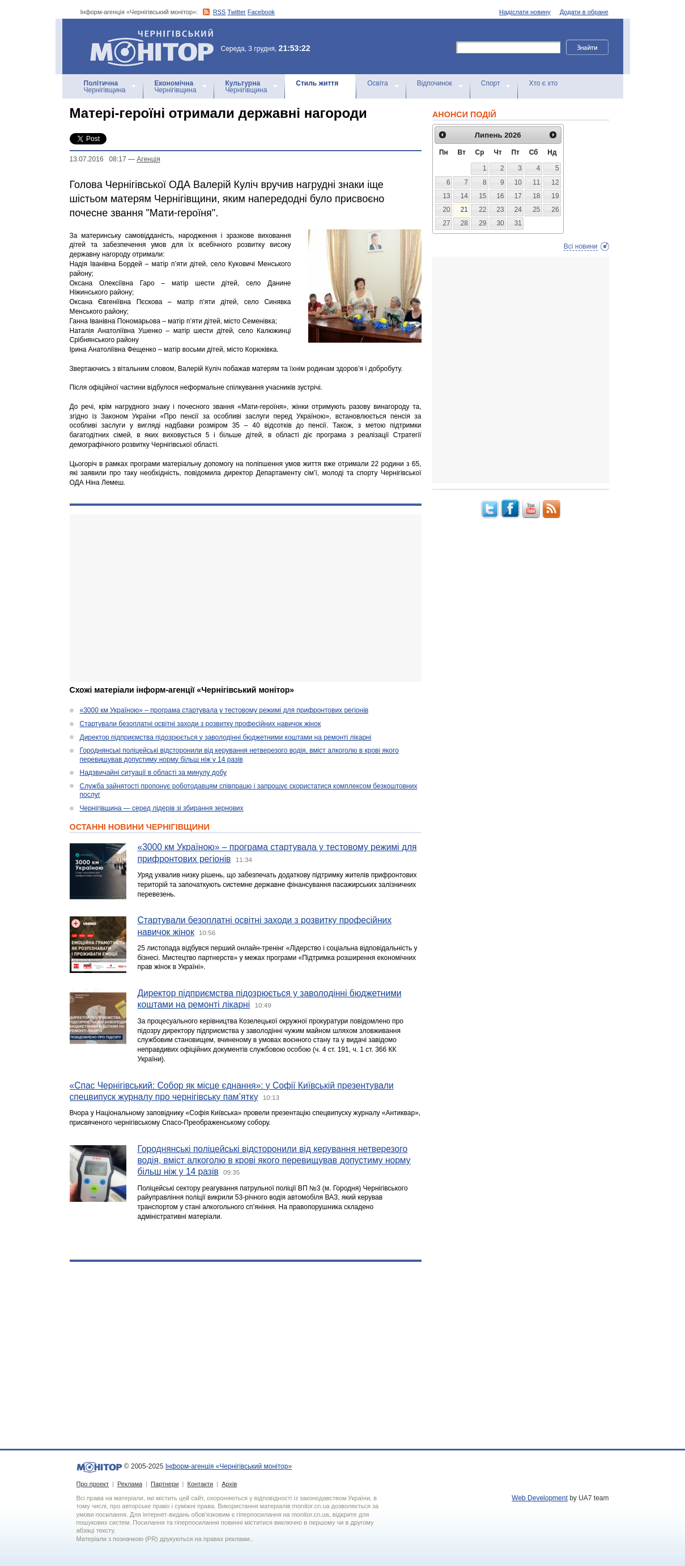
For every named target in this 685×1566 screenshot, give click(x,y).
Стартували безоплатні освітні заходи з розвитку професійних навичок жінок (200, 724)
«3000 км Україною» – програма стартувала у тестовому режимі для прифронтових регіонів (224, 710)
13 (446, 196)
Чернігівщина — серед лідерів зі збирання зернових (162, 808)
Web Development (540, 1498)
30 (500, 223)
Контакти (200, 1483)
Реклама (129, 1483)
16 (500, 196)
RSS (219, 11)
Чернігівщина (105, 86)
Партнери (164, 1483)
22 (482, 210)
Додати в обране (584, 11)
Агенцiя (148, 159)
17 (518, 196)
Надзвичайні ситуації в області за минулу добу (153, 772)
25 (536, 210)
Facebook (261, 11)
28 (464, 223)
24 (518, 210)
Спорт (490, 83)
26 (555, 210)
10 (518, 182)
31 (518, 223)
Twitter (236, 11)
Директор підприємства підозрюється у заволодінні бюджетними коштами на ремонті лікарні (226, 737)
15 (482, 196)
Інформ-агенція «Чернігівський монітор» (155, 46)
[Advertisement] (246, 598)
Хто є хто (543, 83)
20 (446, 210)
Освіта (377, 83)
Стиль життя (317, 83)
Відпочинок (434, 83)
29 (482, 223)
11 (536, 182)
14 (464, 196)
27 (446, 223)
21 (464, 210)
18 (536, 196)
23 (500, 210)
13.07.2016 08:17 (98, 159)
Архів (229, 1483)
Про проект (92, 1483)
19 (555, 196)
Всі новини (581, 246)
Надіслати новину (525, 11)
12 (555, 182)
